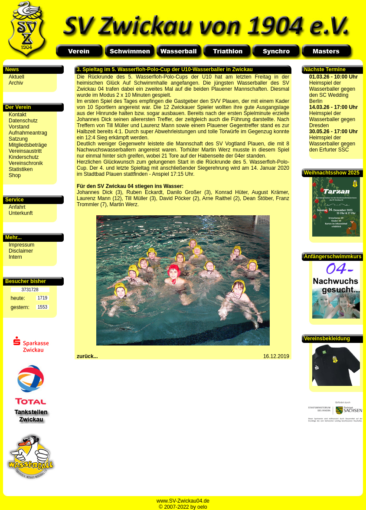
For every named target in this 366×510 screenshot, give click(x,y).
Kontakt (17, 115)
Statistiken (21, 169)
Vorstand (19, 127)
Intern (15, 257)
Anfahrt (17, 207)
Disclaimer (21, 251)
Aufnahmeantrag (28, 133)
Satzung (18, 139)
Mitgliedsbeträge (28, 145)
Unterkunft (21, 213)
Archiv (16, 83)
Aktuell (16, 77)
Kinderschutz (24, 157)
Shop (15, 175)
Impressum (21, 245)
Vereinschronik (26, 163)
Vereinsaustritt (25, 151)
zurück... (87, 356)
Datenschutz (23, 121)
